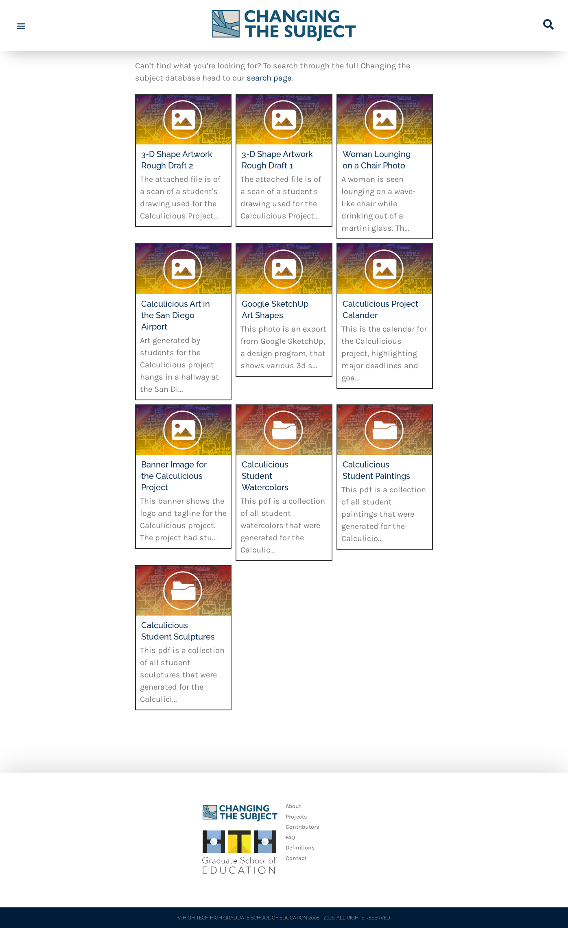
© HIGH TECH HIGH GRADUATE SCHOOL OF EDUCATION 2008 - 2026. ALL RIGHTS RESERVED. (284, 918)
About (293, 806)
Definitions (300, 847)
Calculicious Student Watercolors (265, 476)
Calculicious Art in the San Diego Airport (175, 315)
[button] (21, 26)
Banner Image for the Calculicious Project (174, 476)
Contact (296, 858)
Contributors (302, 826)
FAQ (290, 837)
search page (269, 78)
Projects (296, 816)
